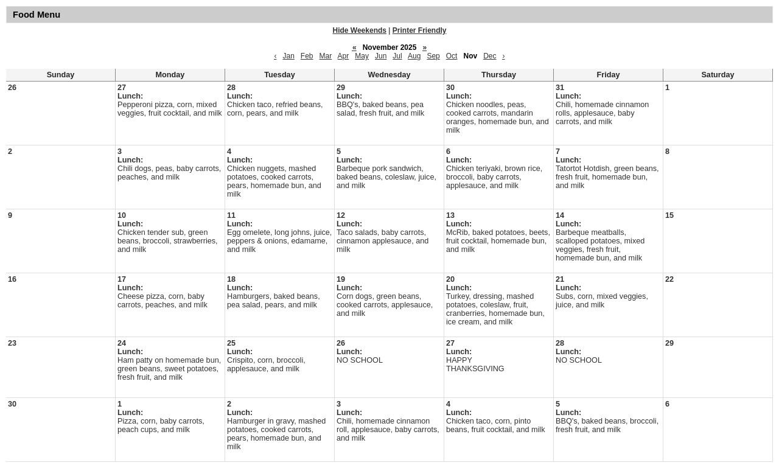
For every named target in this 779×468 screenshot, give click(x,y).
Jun (380, 56)
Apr (343, 56)
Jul (397, 56)
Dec (489, 56)
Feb (307, 56)
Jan (288, 56)
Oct (452, 56)
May (362, 56)
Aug (414, 56)
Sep (433, 56)
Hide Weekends (359, 30)
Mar (326, 56)
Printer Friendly (420, 30)
